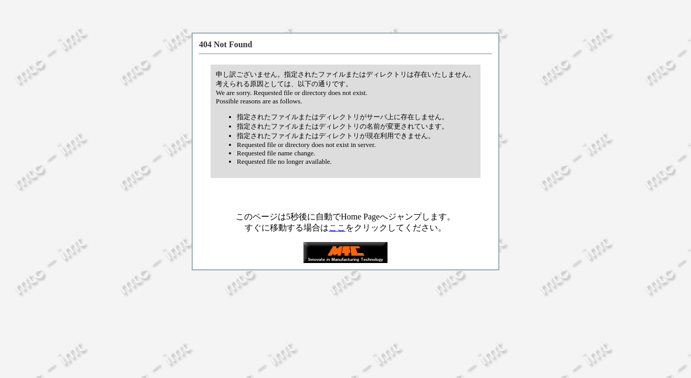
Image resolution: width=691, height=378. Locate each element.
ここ (337, 227)
